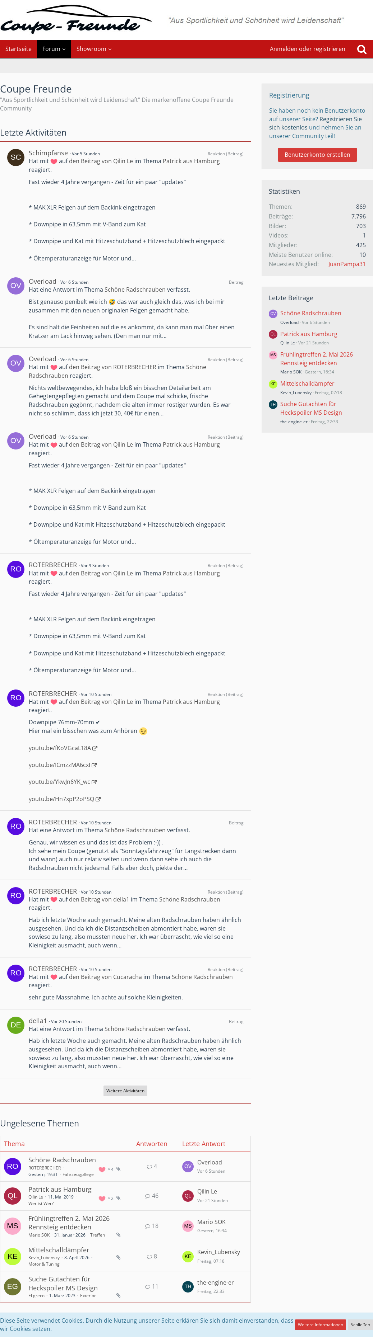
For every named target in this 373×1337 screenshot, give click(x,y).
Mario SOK (39, 1235)
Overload (42, 281)
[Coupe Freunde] (186, 20)
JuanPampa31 (347, 264)
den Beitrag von (101, 161)
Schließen (360, 1325)
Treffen (97, 1235)
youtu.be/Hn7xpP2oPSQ (61, 799)
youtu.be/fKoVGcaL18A (60, 748)
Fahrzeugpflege (78, 1174)
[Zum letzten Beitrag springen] (188, 1166)
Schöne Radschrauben (135, 289)
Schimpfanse (48, 153)
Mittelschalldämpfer (58, 1250)
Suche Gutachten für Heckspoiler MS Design (63, 1283)
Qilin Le (35, 1197)
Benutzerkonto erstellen (317, 155)
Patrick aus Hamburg (191, 161)
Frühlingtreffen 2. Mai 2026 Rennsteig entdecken (69, 1223)
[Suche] (362, 49)
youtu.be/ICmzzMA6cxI (59, 765)
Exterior (88, 1296)
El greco (36, 1296)
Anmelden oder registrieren (307, 49)
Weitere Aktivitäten (125, 1091)
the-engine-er (215, 1282)
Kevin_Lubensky (44, 1257)
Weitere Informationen (320, 1325)
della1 (38, 1020)
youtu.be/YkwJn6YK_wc (59, 782)
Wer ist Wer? (41, 1203)
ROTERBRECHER (53, 564)
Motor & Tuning (44, 1264)
